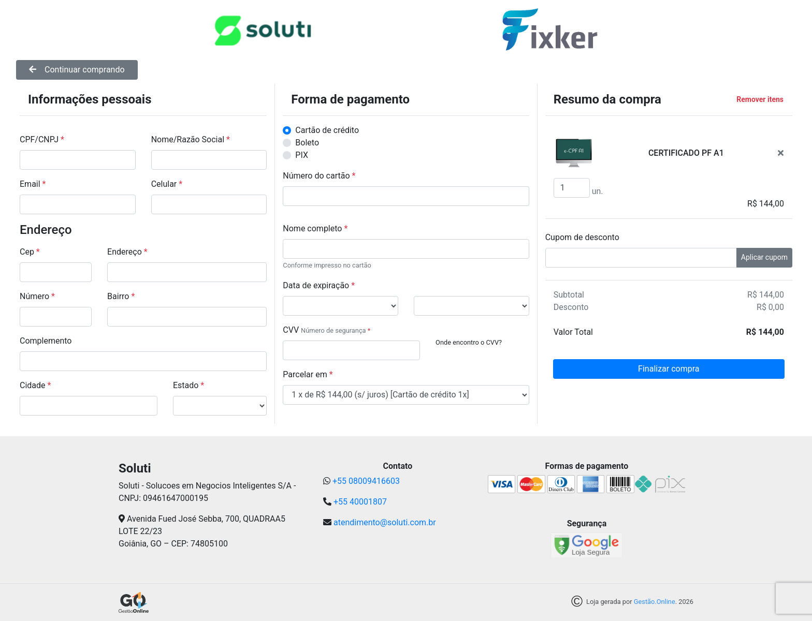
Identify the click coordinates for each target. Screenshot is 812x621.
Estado (188, 385)
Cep (30, 252)
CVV (291, 330)
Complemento (45, 341)
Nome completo (315, 228)
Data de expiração (319, 285)
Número (37, 296)
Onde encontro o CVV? (469, 342)
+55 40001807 (360, 502)
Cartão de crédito (327, 130)
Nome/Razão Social (190, 139)
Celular (166, 184)
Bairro (121, 296)
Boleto (307, 142)
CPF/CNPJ (42, 139)
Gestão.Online (654, 602)
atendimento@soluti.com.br (385, 522)
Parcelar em (307, 374)
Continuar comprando (77, 70)
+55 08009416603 (366, 481)
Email (33, 184)
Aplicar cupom (764, 257)
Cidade (35, 385)
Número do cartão (319, 176)
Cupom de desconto (582, 237)
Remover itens (760, 99)
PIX (301, 155)
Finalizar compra (668, 369)
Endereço (127, 252)
